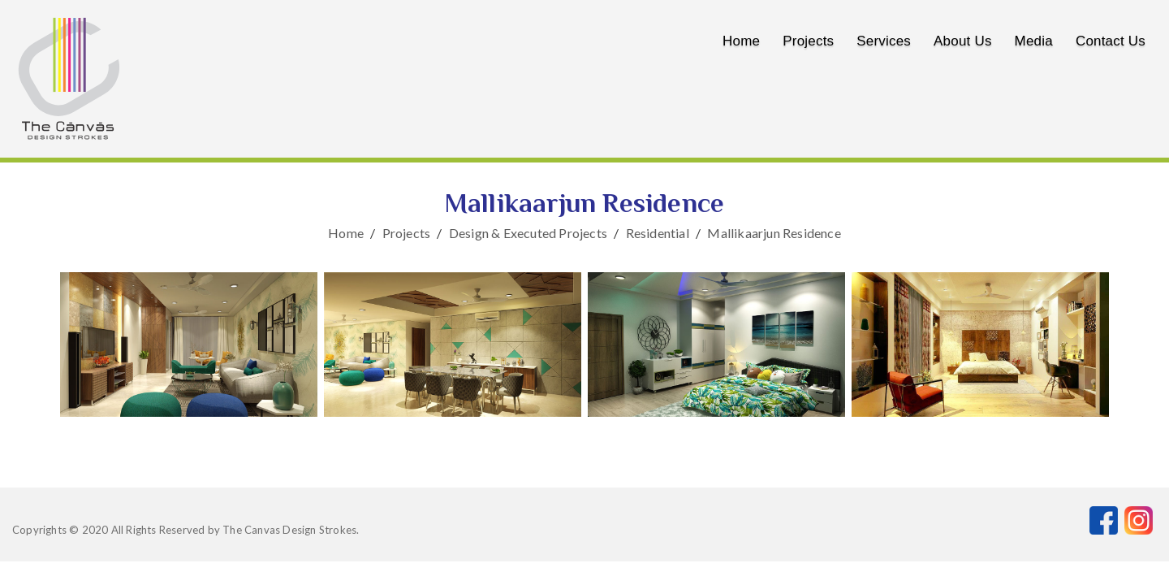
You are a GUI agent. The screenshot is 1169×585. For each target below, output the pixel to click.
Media (1034, 41)
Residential (657, 232)
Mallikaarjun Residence (773, 232)
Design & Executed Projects (528, 232)
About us (963, 41)
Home (741, 41)
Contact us (1110, 41)
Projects (808, 41)
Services (883, 41)
